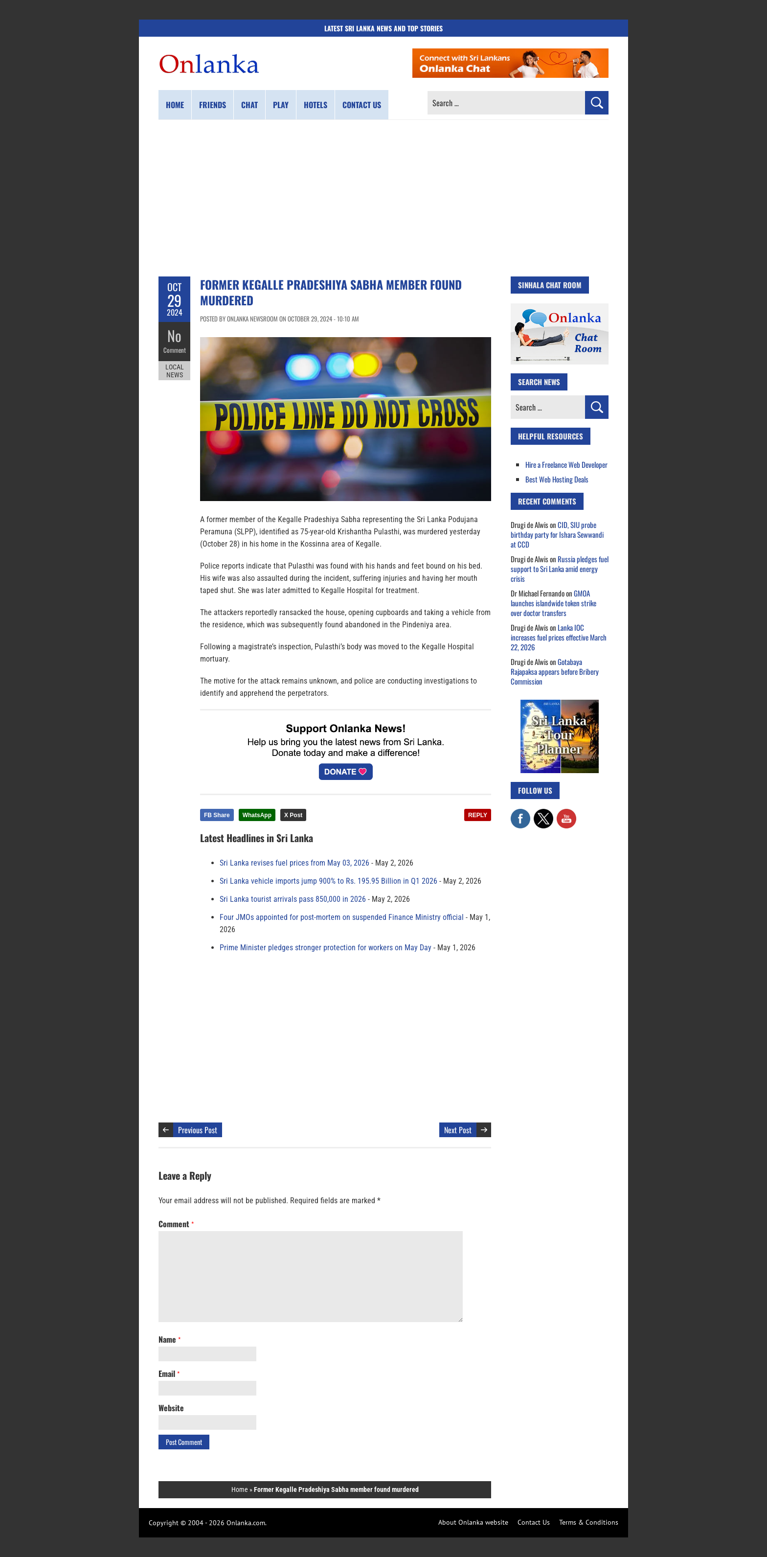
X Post (293, 815)
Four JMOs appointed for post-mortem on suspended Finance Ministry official (342, 917)
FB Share (217, 815)
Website (171, 1408)
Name (169, 1339)
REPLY (477, 815)
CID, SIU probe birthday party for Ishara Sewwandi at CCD (557, 534)
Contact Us (534, 1522)
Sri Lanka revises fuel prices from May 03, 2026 (294, 863)
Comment (174, 350)
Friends (212, 105)
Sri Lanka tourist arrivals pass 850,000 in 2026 (293, 899)
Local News (174, 371)
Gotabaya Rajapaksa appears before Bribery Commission (555, 671)
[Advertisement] (383, 198)
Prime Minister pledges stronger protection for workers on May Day (325, 947)
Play (281, 105)
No (174, 335)
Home (175, 105)
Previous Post (197, 1130)
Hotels (315, 105)
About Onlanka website (473, 1522)
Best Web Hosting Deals (556, 479)
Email (169, 1373)
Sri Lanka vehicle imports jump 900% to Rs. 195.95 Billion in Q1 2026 (328, 881)
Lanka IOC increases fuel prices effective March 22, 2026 (559, 637)
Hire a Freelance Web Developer (566, 464)
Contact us (361, 105)
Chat (249, 105)
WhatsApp (257, 815)
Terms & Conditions (588, 1522)
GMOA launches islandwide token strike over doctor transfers (553, 603)
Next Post (458, 1130)
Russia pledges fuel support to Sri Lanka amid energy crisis (560, 568)
